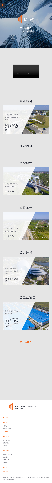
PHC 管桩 (5, 446)
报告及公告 (6, 460)
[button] (47, 119)
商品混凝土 (6, 443)
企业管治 (5, 457)
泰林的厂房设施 (7, 429)
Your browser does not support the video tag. (26, 71)
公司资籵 (5, 463)
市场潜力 (5, 426)
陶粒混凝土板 (6, 440)
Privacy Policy (12, 479)
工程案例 (5, 431)
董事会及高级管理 (8, 454)
